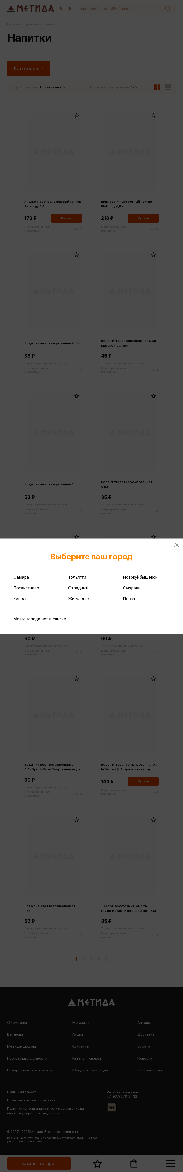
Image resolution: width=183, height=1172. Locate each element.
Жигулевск (78, 598)
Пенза (129, 598)
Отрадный (78, 587)
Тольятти (77, 577)
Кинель (20, 598)
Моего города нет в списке (39, 618)
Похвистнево (26, 587)
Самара (21, 577)
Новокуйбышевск (140, 577)
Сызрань (132, 587)
